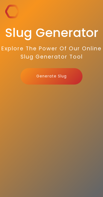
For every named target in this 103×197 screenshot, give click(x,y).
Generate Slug (51, 76)
